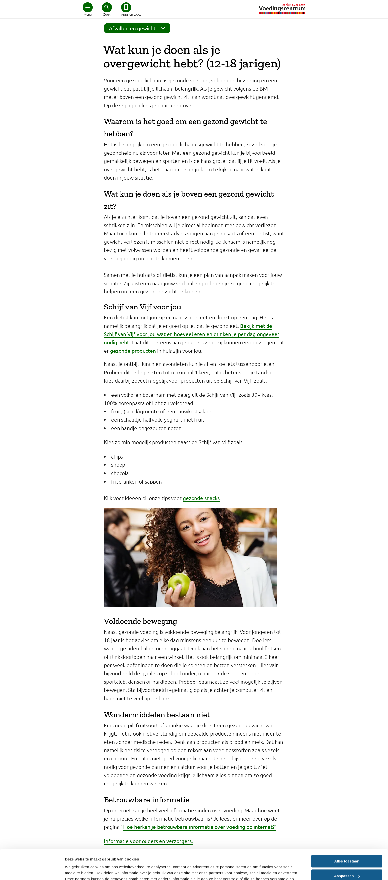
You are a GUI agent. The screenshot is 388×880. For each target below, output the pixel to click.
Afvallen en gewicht (138, 28)
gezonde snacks (201, 498)
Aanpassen (347, 847)
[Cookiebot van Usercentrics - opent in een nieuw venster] (32, 870)
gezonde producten (133, 350)
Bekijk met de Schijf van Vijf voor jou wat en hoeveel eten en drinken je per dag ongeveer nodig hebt (191, 333)
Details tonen (76, 870)
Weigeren (346, 862)
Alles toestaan (346, 833)
